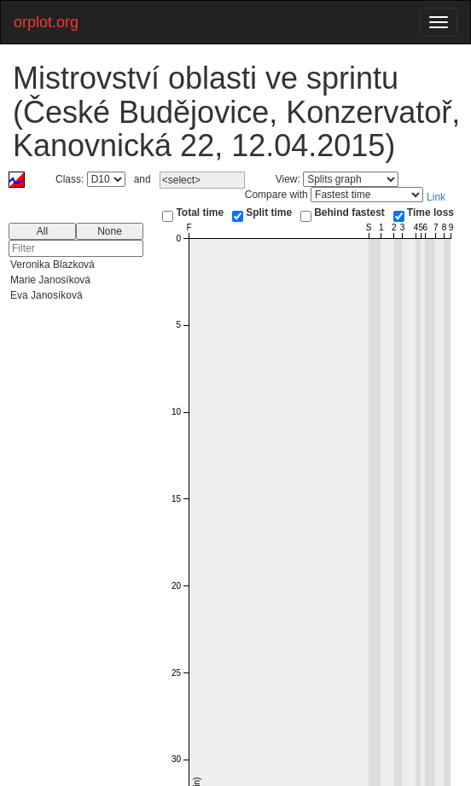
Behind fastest (349, 212)
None (109, 231)
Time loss (430, 212)
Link (436, 197)
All (42, 231)
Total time (200, 212)
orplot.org (46, 22)
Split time (269, 212)
